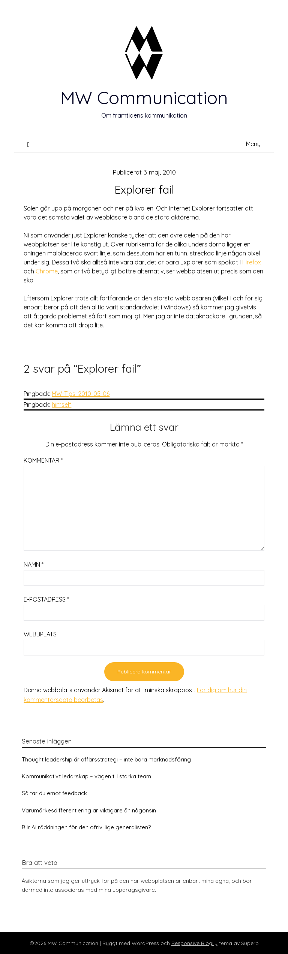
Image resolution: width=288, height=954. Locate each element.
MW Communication (144, 97)
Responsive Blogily (194, 943)
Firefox (251, 262)
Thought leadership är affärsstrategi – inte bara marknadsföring (106, 759)
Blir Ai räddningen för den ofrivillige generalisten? (86, 827)
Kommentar (43, 460)
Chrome (47, 271)
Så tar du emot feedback (54, 793)
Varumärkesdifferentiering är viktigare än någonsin (89, 810)
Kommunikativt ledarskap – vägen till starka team (86, 776)
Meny (253, 144)
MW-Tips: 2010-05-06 (81, 393)
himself (61, 404)
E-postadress (46, 599)
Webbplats (40, 634)
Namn (34, 564)
